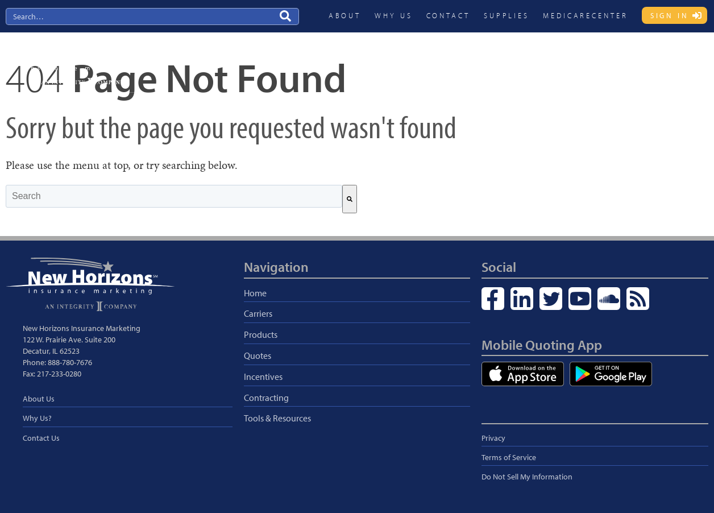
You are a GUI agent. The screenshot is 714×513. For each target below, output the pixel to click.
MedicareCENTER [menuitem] (585, 15)
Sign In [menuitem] (669, 15)
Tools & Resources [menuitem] (277, 418)
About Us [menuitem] (39, 399)
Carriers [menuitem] (405, 60)
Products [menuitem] (451, 60)
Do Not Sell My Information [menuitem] (526, 476)
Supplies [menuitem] (506, 15)
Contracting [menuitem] (601, 60)
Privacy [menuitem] (493, 438)
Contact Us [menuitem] (41, 438)
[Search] (349, 199)
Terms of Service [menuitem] (508, 457)
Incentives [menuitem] (545, 60)
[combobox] (174, 196)
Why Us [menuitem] (393, 15)
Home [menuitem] (255, 293)
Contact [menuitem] (448, 15)
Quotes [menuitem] (497, 60)
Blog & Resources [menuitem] (669, 60)
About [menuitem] (345, 15)
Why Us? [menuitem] (37, 418)
